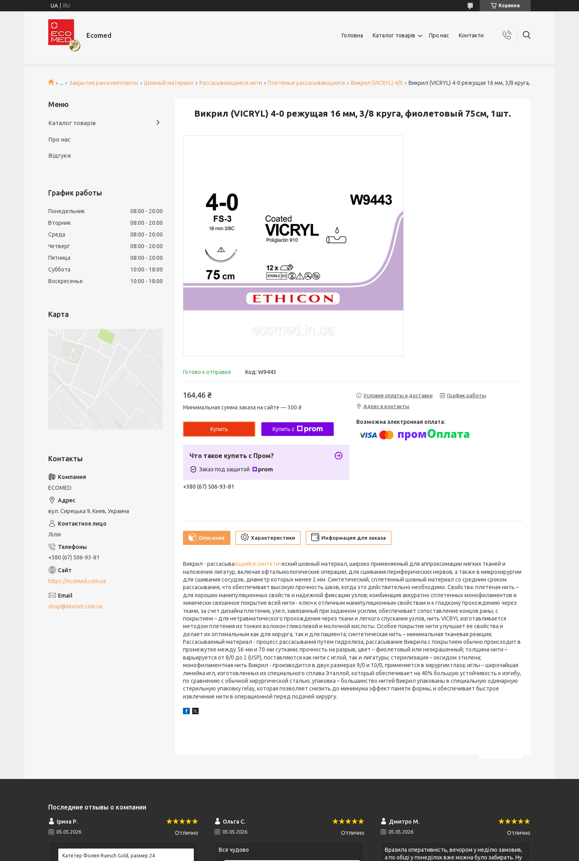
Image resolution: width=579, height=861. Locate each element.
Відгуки (59, 155)
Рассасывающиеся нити (230, 83)
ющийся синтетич (258, 564)
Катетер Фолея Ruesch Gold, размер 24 (108, 855)
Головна (352, 35)
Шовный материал (168, 83)
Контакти (471, 35)
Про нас (439, 35)
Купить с (297, 429)
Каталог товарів (394, 35)
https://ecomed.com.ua (77, 581)
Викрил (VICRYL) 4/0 (377, 83)
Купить (219, 429)
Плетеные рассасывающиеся (306, 83)
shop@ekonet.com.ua (75, 606)
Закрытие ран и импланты (103, 83)
